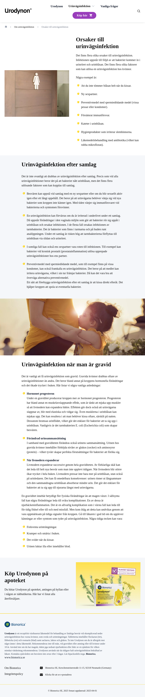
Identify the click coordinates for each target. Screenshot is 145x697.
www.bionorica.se (15, 657)
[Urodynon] (56, 6)
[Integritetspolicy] (14, 674)
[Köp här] (84, 15)
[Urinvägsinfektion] (79, 6)
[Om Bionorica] (13, 668)
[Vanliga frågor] (109, 6)
